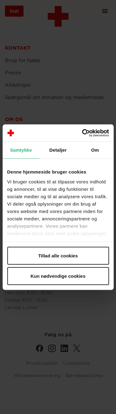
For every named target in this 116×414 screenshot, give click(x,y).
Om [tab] (95, 150)
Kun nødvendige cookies (58, 275)
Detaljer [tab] (58, 150)
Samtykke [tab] (21, 150)
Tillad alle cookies (58, 255)
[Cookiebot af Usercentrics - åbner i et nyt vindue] (82, 133)
